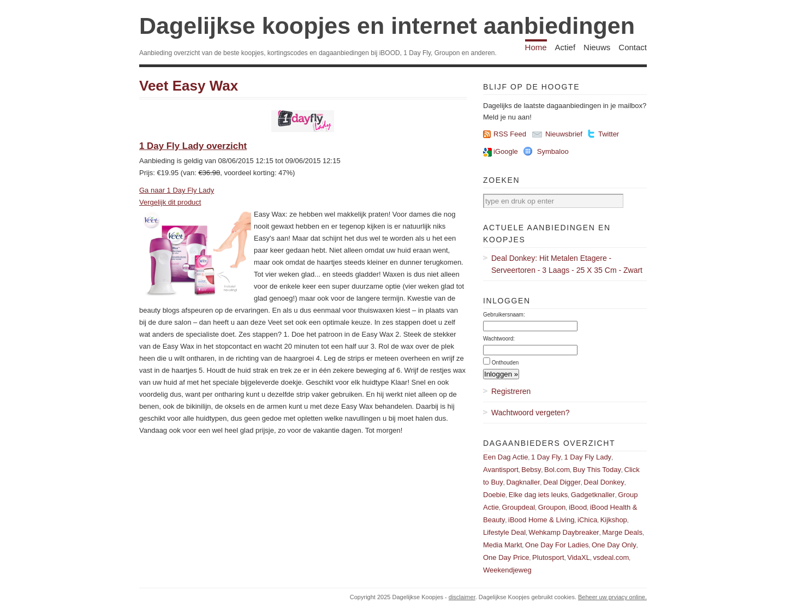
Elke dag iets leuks (538, 495)
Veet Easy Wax (188, 85)
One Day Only (614, 545)
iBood (578, 507)
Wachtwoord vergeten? (530, 412)
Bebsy (531, 469)
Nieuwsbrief (563, 134)
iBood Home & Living (541, 520)
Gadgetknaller (593, 495)
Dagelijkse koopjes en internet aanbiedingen (387, 26)
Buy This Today (597, 469)
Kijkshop (613, 520)
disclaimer (462, 597)
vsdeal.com (611, 557)
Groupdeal (518, 507)
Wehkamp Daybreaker (564, 532)
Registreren (511, 391)
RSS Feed (509, 134)
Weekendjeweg (507, 570)
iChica (587, 520)
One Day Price (506, 557)
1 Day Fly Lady (587, 457)
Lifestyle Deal (504, 532)
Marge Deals (622, 532)
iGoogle (505, 151)
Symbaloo (553, 151)
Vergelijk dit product (170, 202)
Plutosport (548, 557)
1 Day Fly (546, 457)
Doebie (494, 495)
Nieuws (596, 47)
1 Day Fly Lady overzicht (193, 146)
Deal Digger (562, 482)
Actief (565, 47)
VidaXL (578, 557)
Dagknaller (523, 482)
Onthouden (505, 363)
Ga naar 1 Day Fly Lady (176, 190)
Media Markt (502, 545)
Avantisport (501, 469)
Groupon (552, 507)
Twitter (608, 134)
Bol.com (557, 469)
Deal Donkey (603, 482)
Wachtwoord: (499, 339)
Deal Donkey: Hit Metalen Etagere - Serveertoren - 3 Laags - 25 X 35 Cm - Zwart (566, 264)
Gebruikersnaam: (504, 315)
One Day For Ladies (556, 545)
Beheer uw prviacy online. (612, 597)
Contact (632, 47)
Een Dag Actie (505, 457)
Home (536, 47)
